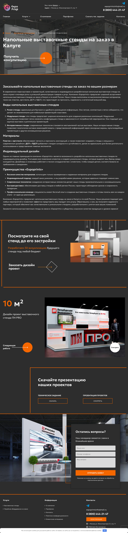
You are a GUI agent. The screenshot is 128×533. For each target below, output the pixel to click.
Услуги (25, 16)
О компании (45, 16)
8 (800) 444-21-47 (114, 10)
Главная (6, 16)
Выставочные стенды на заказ (24, 33)
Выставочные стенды (11, 505)
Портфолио (68, 16)
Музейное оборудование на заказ (16, 509)
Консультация (96, 519)
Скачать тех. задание (95, 16)
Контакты (120, 16)
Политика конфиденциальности (57, 516)
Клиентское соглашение (54, 519)
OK (105, 530)
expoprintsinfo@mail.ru (115, 6)
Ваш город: (52, 5)
